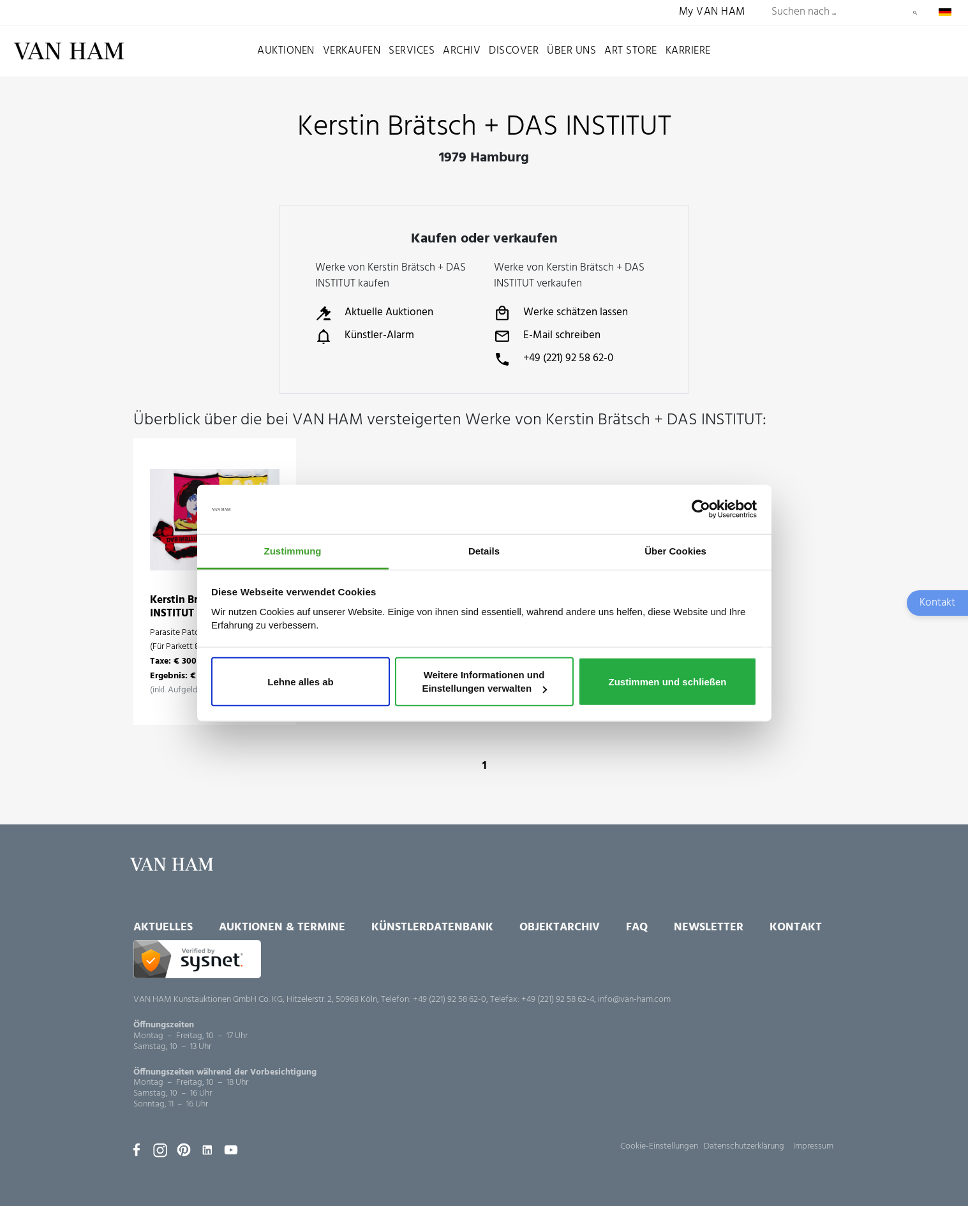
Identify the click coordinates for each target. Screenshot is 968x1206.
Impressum (813, 1146)
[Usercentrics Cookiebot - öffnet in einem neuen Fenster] (701, 509)
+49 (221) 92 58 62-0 (553, 359)
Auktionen (286, 50)
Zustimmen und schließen (667, 681)
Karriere (688, 50)
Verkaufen (352, 50)
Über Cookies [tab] (675, 551)
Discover (514, 50)
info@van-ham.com (634, 999)
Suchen (915, 12)
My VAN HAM (712, 12)
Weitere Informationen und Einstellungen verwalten (484, 681)
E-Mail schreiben (547, 336)
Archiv (461, 50)
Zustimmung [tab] (293, 551)
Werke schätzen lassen (561, 313)
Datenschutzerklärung (744, 1146)
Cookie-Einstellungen (659, 1146)
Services (412, 50)
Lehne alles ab (300, 681)
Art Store (630, 50)
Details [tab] (484, 551)
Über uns (571, 50)
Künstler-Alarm (364, 336)
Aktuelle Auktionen (374, 313)
